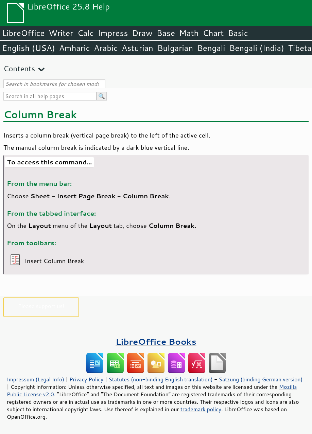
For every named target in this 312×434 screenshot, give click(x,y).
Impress (113, 33)
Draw (142, 33)
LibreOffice (23, 33)
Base (166, 33)
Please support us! (41, 306)
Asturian (137, 48)
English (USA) (28, 48)
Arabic (106, 48)
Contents (19, 68)
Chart (213, 33)
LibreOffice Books (156, 341)
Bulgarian (175, 48)
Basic (238, 33)
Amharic (74, 48)
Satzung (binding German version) (261, 379)
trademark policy (200, 409)
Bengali (211, 48)
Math (189, 33)
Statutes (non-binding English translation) (160, 379)
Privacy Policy (86, 379)
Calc (85, 33)
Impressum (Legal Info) (35, 379)
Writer (61, 33)
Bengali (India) (256, 48)
